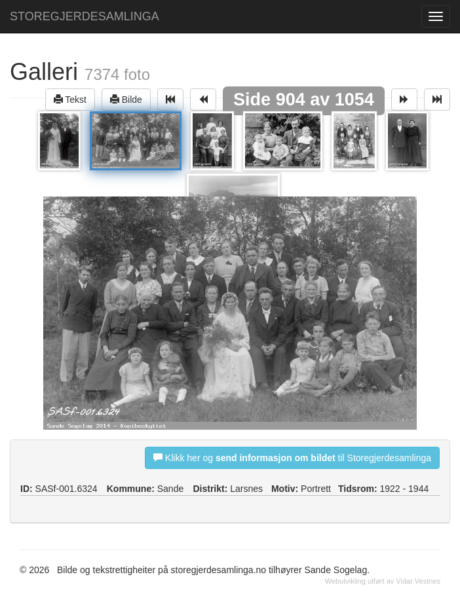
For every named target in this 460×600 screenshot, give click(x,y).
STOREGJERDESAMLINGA (84, 16)
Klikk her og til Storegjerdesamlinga (292, 457)
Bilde (126, 99)
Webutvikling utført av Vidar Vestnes (382, 581)
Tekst (70, 99)
